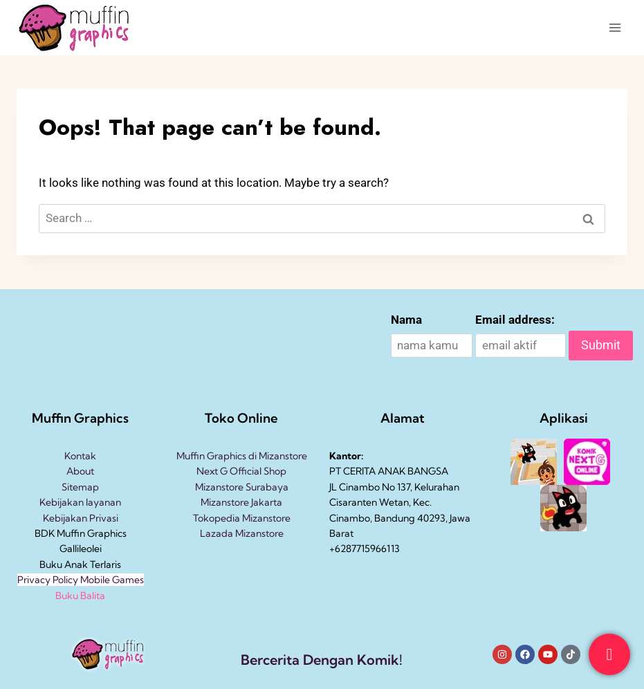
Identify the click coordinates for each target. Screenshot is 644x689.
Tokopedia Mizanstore (242, 518)
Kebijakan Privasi (80, 518)
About (80, 471)
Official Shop (257, 471)
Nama (406, 320)
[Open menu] (614, 27)
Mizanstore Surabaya (241, 487)
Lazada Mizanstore (242, 533)
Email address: (515, 320)
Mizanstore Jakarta (241, 502)
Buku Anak (63, 564)
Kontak (80, 456)
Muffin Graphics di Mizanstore (241, 456)
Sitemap (80, 487)
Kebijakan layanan (80, 502)
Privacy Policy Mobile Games (80, 579)
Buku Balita (80, 595)
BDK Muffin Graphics (81, 533)
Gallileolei (80, 548)
